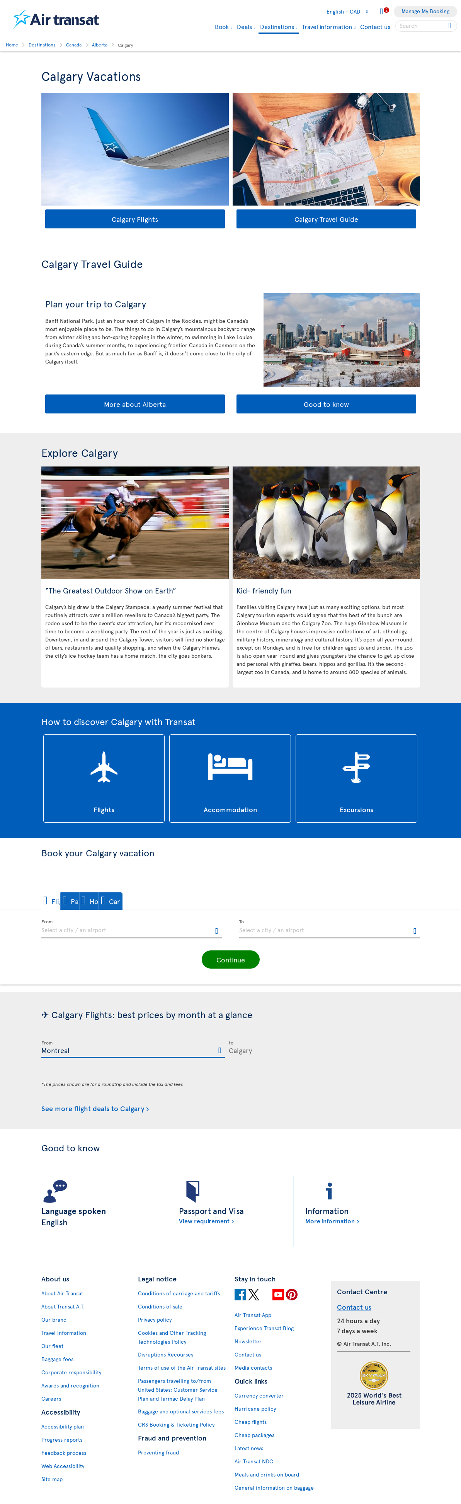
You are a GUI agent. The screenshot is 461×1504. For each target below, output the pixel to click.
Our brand (53, 1319)
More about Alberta (135, 404)
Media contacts (253, 1367)
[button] (68, 901)
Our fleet (52, 1346)
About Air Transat (62, 1293)
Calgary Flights (135, 219)
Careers (51, 1398)
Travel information (327, 26)
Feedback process (63, 1452)
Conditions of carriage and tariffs (179, 1293)
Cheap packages (254, 1435)
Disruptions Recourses (165, 1354)
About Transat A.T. (63, 1306)
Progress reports (61, 1439)
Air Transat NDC (254, 1461)
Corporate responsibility (71, 1372)
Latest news (249, 1448)
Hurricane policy (255, 1408)
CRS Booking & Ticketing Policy (176, 1424)
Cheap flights (251, 1421)
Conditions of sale (160, 1306)
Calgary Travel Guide (326, 219)
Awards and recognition (70, 1385)
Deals (244, 26)
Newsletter (248, 1341)
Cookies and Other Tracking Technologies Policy (172, 1337)
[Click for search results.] (450, 26)
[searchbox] (426, 26)
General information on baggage (274, 1487)
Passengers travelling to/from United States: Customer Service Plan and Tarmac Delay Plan (178, 1389)
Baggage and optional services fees (181, 1411)
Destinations (277, 27)
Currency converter (259, 1395)
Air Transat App (253, 1315)
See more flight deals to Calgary (92, 1108)
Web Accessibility (62, 1466)
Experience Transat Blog (264, 1328)
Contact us (375, 26)
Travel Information (63, 1332)
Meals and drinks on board (267, 1474)
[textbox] (131, 929)
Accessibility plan (62, 1426)
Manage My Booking (425, 11)
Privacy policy (155, 1319)
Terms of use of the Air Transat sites (182, 1367)
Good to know (326, 404)
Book (221, 26)
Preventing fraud (158, 1452)
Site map (52, 1479)
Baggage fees (57, 1359)
